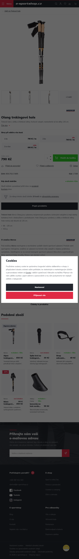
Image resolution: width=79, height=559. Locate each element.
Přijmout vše (40, 295)
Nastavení (39, 287)
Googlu (28, 273)
